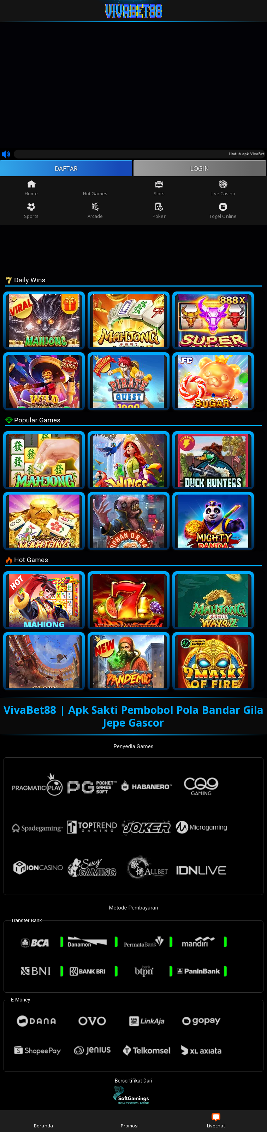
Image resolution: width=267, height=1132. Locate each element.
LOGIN (200, 168)
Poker (159, 211)
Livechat (216, 1121)
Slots (159, 188)
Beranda (43, 1121)
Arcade (95, 211)
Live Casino (222, 188)
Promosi (130, 1121)
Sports (31, 211)
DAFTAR (66, 168)
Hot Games (95, 188)
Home (31, 188)
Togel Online (223, 211)
